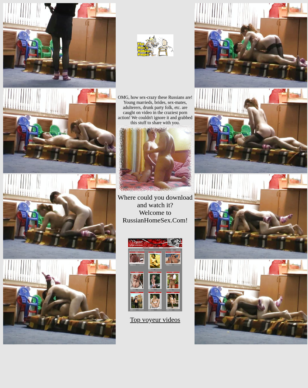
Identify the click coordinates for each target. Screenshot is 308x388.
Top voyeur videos (155, 319)
